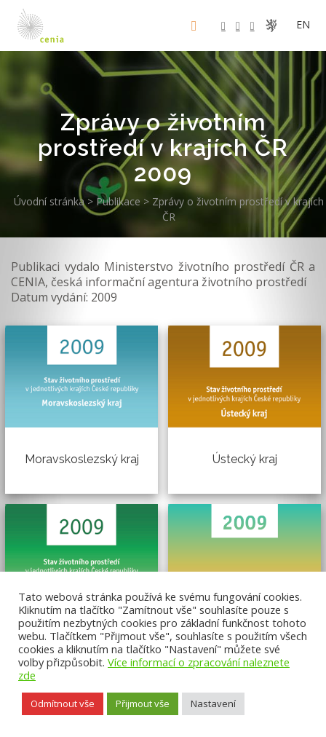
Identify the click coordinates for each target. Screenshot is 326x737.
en (303, 24)
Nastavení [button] (213, 703)
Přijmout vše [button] (143, 703)
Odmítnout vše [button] (63, 703)
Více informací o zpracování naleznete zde (154, 668)
